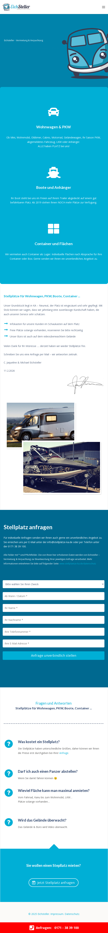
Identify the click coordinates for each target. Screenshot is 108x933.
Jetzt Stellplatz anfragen (53, 882)
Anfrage (63, 753)
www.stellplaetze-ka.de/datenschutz (78, 563)
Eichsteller (43, 914)
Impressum (56, 914)
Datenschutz (72, 914)
